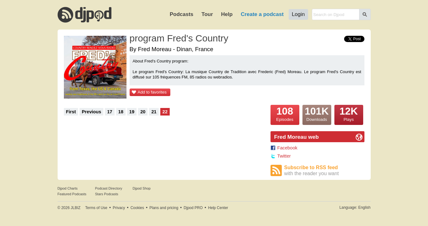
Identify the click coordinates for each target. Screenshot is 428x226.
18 (120, 111)
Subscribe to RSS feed (324, 170)
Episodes (285, 113)
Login (298, 14)
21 (153, 111)
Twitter (284, 156)
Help (227, 14)
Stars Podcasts (106, 194)
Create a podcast (262, 14)
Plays (348, 113)
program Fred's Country (179, 38)
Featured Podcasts (72, 194)
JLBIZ (75, 208)
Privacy (119, 208)
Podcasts (181, 14)
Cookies (137, 208)
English (364, 207)
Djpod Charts (68, 188)
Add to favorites (152, 92)
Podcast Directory (108, 188)
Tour (207, 14)
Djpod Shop (142, 188)
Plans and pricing (163, 208)
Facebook (287, 147)
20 (142, 111)
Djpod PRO (193, 208)
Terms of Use (96, 208)
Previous (91, 111)
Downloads (316, 113)
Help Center (218, 208)
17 (109, 111)
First (71, 111)
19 (131, 111)
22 (165, 111)
